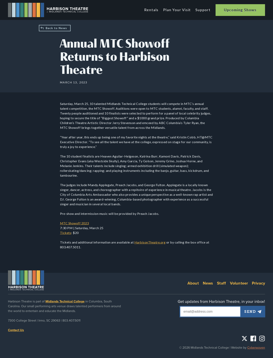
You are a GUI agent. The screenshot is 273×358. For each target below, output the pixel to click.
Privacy (258, 283)
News (208, 283)
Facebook (253, 338)
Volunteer (239, 283)
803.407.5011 (71, 321)
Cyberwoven (256, 348)
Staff (221, 283)
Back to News (56, 28)
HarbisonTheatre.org (150, 242)
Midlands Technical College (65, 301)
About (193, 283)
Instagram (262, 338)
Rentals (151, 10)
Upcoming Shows (240, 10)
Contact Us (16, 330)
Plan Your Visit (177, 10)
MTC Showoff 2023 (74, 223)
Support (203, 10)
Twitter (244, 338)
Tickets (65, 233)
